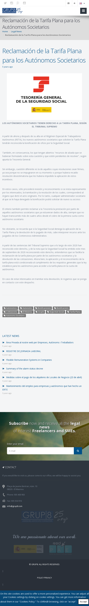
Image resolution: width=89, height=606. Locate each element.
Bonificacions (61, 308)
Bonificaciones (43, 308)
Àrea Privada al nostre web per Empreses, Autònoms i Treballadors (38, 342)
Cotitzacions (10, 311)
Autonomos (10, 308)
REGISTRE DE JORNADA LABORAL (21, 351)
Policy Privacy (44, 577)
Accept (83, 601)
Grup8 (40, 311)
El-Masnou (26, 311)
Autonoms (26, 308)
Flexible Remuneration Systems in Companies (27, 359)
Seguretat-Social (55, 311)
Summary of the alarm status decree (22, 368)
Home (5, 31)
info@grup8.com (14, 506)
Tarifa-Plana (73, 311)
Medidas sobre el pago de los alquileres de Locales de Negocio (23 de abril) (42, 377)
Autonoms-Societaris (14, 315)
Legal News (16, 31)
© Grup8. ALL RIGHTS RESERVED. (44, 564)
